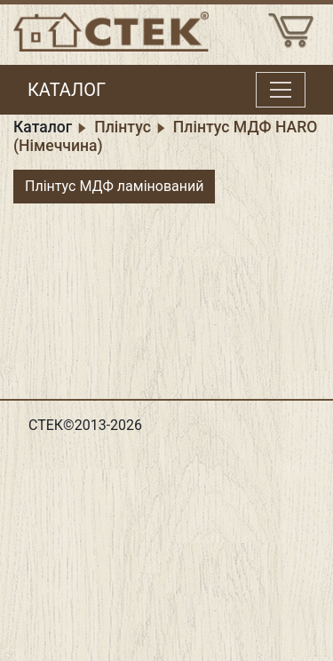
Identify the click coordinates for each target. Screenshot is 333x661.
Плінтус (122, 127)
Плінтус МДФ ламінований (114, 186)
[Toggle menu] (280, 90)
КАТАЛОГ (67, 89)
